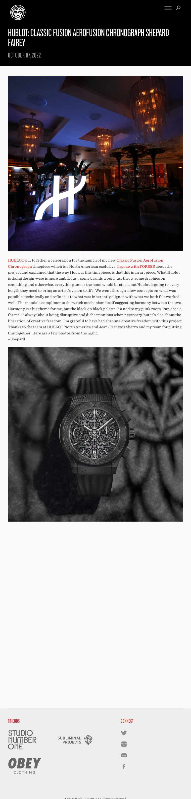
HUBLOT (16, 260)
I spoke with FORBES (136, 266)
